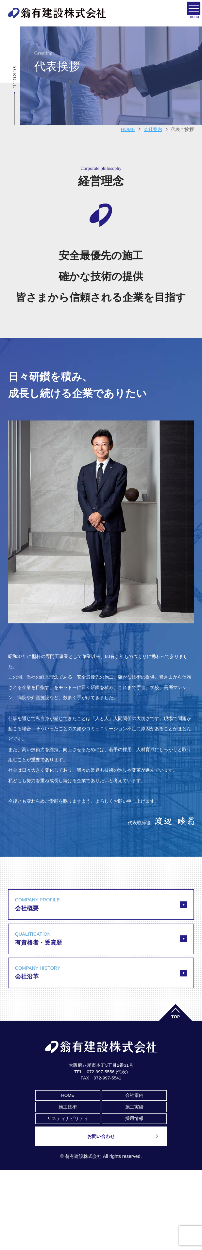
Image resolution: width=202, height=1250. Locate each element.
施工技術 (68, 1107)
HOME (128, 129)
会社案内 (134, 1095)
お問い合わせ (101, 1136)
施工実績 (134, 1107)
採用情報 (134, 1118)
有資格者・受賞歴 (101, 938)
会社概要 (101, 904)
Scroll (14, 77)
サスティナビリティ (67, 1118)
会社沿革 (101, 972)
